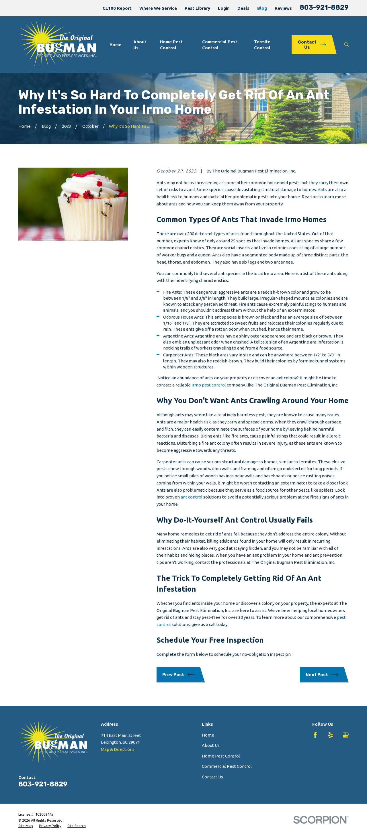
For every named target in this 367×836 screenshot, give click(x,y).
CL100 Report (117, 8)
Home (208, 735)
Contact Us (212, 776)
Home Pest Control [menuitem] (171, 44)
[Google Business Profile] (346, 735)
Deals (243, 8)
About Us (211, 745)
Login (224, 8)
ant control (191, 496)
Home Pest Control (221, 755)
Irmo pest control (209, 384)
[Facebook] (315, 735)
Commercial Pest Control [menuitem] (219, 44)
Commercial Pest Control (227, 766)
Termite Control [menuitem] (262, 44)
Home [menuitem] (115, 44)
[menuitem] (25, 826)
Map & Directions (117, 749)
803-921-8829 (324, 7)
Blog (262, 8)
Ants (322, 189)
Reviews (283, 8)
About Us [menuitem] (140, 44)
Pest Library (197, 8)
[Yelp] (330, 735)
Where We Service (158, 8)
